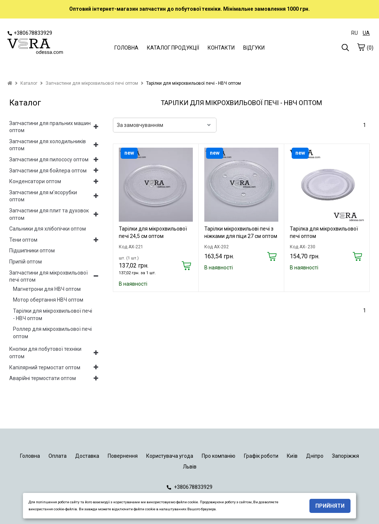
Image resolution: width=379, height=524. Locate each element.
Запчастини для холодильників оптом (47, 145)
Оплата (57, 456)
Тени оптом (23, 240)
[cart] (361, 47)
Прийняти (330, 506)
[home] (9, 83)
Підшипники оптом (32, 250)
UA (366, 33)
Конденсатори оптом (35, 181)
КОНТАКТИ (221, 48)
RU (354, 33)
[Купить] (186, 266)
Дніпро (314, 456)
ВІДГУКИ (254, 48)
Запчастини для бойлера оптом (48, 171)
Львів (190, 467)
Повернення (123, 456)
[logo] (35, 47)
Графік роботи (261, 456)
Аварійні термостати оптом (42, 378)
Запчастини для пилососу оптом (48, 159)
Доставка (87, 456)
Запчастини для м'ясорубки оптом (43, 196)
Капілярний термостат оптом (44, 367)
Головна (30, 456)
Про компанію (218, 456)
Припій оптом (25, 262)
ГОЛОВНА (126, 48)
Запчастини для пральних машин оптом (50, 127)
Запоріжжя (345, 456)
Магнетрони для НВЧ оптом (47, 289)
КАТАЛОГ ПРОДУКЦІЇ (173, 48)
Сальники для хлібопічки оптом (47, 229)
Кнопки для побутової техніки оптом (45, 352)
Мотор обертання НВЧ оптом (48, 300)
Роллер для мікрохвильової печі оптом (52, 332)
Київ (292, 456)
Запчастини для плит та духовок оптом (49, 214)
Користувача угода (169, 456)
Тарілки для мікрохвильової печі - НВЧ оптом (52, 314)
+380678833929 (29, 33)
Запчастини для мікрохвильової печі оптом (48, 276)
